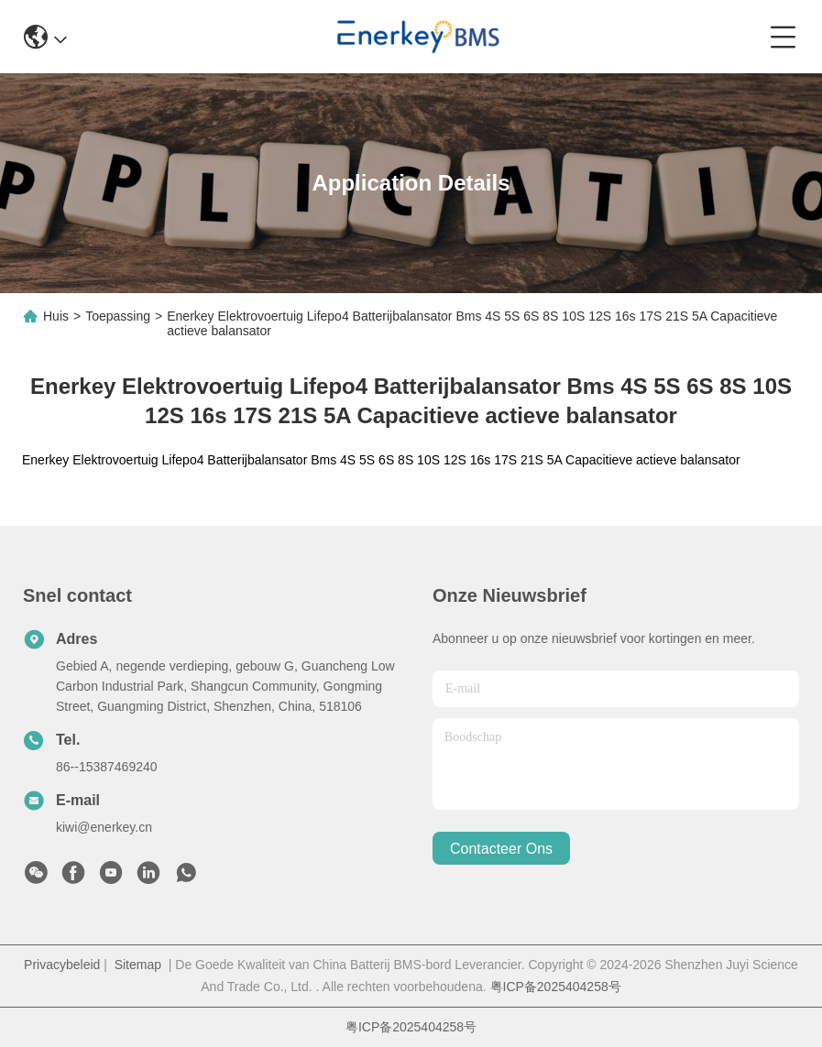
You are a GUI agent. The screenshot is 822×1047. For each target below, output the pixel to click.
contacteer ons (501, 848)
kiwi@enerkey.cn (104, 827)
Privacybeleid (62, 964)
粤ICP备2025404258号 (555, 986)
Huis (56, 316)
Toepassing (117, 316)
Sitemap (138, 964)
